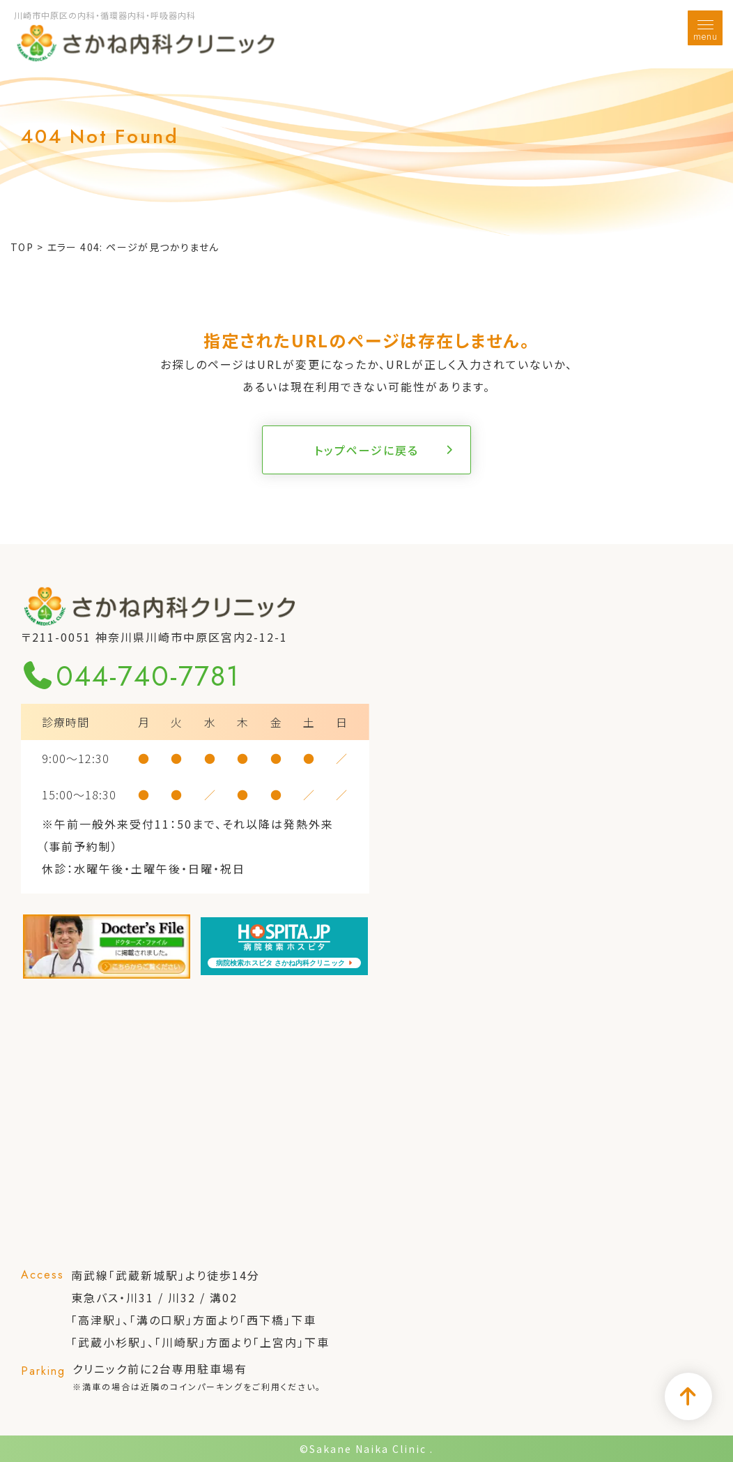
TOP (21, 247)
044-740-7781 (130, 676)
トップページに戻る (366, 450)
